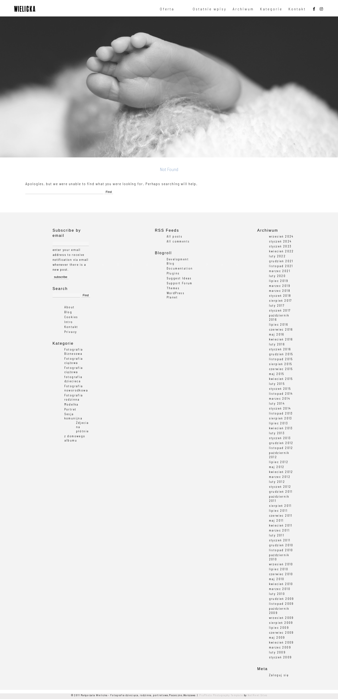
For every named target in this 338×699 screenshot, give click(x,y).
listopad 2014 (281, 393)
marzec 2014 (279, 398)
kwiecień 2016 (281, 339)
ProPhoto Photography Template (221, 695)
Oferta (167, 9)
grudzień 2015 (281, 354)
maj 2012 (276, 467)
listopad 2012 (281, 448)
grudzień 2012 (281, 443)
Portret (70, 409)
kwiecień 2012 (281, 472)
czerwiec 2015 (281, 369)
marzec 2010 (279, 589)
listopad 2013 (281, 413)
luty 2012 (277, 482)
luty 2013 (277, 433)
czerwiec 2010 (281, 574)
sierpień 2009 (281, 623)
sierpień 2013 (280, 418)
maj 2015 (276, 374)
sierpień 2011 (280, 506)
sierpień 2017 (280, 300)
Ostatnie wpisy (210, 9)
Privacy (70, 332)
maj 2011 (276, 520)
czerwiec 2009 (281, 632)
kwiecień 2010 (281, 584)
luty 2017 (277, 305)
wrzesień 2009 (281, 618)
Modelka (71, 404)
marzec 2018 (279, 291)
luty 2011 (276, 535)
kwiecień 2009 (281, 642)
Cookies (71, 317)
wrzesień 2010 (281, 564)
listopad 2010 (281, 550)
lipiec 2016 (278, 324)
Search (60, 289)
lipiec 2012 (278, 462)
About (69, 307)
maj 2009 (277, 637)
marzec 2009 (280, 647)
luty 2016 (277, 344)
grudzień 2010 (281, 545)
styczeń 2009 (280, 657)
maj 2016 (276, 334)
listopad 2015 (281, 359)
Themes (173, 288)
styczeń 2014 (280, 408)
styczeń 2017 (280, 310)
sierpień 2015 (280, 364)
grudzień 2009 (281, 599)
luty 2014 (277, 403)
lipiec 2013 (278, 423)
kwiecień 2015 (281, 379)
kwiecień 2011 (280, 525)
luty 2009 (277, 652)
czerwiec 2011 (280, 515)
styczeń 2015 (280, 389)
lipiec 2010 (278, 569)
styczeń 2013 (280, 438)
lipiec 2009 (279, 627)
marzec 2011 (279, 530)
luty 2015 (277, 384)
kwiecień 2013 (281, 428)
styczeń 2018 (280, 295)
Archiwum (243, 9)
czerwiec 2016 (281, 329)
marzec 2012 (279, 477)
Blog (68, 312)
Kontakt (297, 9)
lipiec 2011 (278, 510)
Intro (68, 322)
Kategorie (271, 9)
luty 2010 (277, 594)
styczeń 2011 (280, 540)
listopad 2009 (281, 603)
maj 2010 (276, 579)
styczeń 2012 (280, 486)
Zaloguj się (279, 675)
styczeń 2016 (280, 349)
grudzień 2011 (281, 491)
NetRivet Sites (257, 695)
